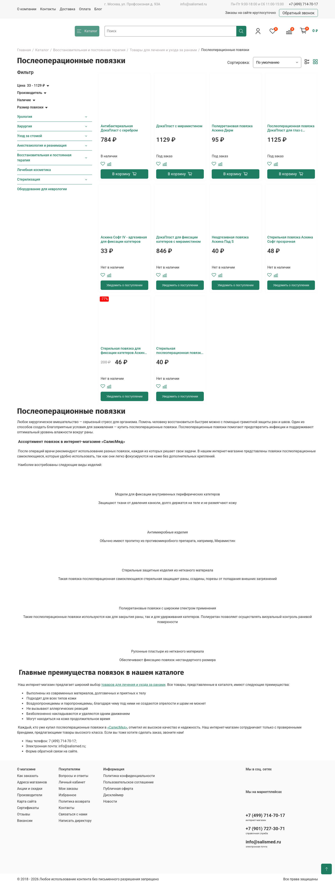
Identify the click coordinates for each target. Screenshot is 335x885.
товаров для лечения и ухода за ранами (133, 685)
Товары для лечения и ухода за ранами (163, 50)
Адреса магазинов (32, 782)
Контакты (48, 9)
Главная (24, 50)
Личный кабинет (72, 782)
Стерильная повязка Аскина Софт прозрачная (290, 239)
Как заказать (27, 776)
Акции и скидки (29, 789)
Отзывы (23, 814)
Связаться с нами (73, 814)
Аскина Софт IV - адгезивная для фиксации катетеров (124, 239)
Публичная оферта (118, 789)
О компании (26, 9)
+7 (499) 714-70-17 (303, 4)
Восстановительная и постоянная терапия (89, 50)
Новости (110, 801)
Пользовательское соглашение (128, 782)
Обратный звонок (298, 13)
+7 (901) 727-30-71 (265, 828)
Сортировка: (238, 62)
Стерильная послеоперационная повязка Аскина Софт (179, 350)
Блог (98, 9)
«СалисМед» (117, 727)
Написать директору (75, 821)
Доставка (67, 9)
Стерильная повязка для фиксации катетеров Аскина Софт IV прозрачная (123, 350)
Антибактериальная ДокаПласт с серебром (119, 128)
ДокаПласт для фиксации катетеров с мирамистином (178, 239)
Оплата (85, 9)
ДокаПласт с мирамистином (179, 126)
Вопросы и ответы (73, 776)
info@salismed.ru (193, 4)
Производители (29, 795)
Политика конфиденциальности (129, 776)
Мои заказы (68, 789)
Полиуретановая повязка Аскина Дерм (232, 128)
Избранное (67, 795)
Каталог (42, 50)
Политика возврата (74, 801)
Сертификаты (28, 808)
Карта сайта (26, 801)
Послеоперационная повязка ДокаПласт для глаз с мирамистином (290, 128)
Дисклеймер (113, 795)
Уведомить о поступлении (124, 285)
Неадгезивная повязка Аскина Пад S (230, 239)
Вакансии (24, 821)
